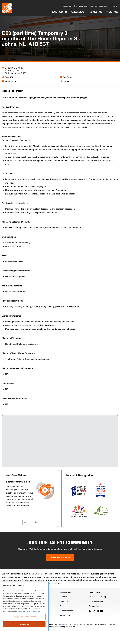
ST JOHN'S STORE (14, 68)
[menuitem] (54, 12)
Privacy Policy (77, 624)
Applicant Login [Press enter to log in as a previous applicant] (82, 6)
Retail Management (68, 611)
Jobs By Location (96, 601)
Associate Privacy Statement (96, 624)
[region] (24, 606)
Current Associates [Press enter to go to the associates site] (99, 6)
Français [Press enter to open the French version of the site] (113, 6)
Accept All (24, 624)
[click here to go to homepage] (7, 8)
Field (62, 606)
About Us (64, 12)
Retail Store (65, 615)
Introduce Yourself (60, 557)
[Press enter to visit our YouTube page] (101, 611)
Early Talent (65, 601)
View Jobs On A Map (97, 597)
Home (54, 12)
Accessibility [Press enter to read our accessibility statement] (68, 6)
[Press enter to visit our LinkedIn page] (94, 611)
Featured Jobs (96, 12)
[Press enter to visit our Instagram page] (98, 611)
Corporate (64, 597)
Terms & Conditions (63, 624)
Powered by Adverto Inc (65, 626)
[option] (30, 493)
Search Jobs (112, 12)
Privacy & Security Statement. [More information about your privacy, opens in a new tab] (29, 611)
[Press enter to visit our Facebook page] (90, 611)
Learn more (56, 583)
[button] (24, 522)
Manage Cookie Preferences (24, 617)
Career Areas (79, 12)
